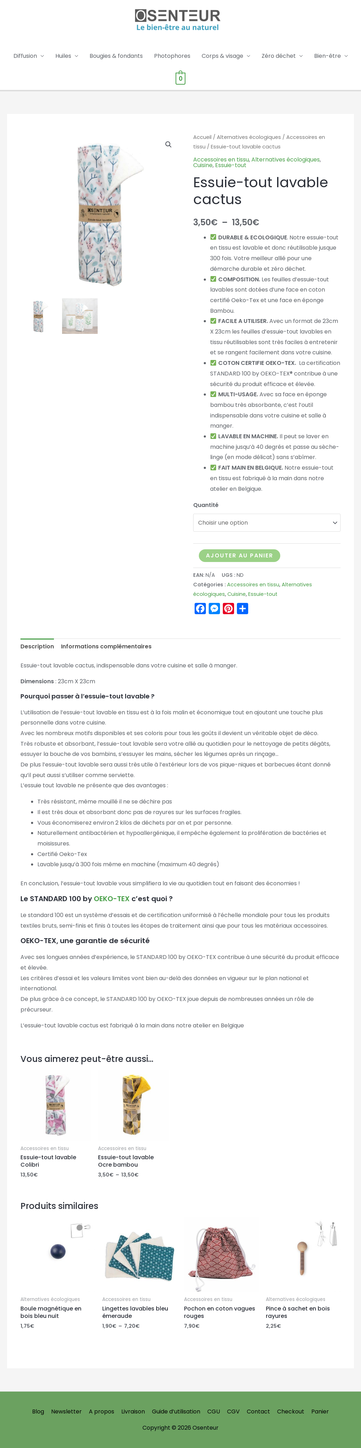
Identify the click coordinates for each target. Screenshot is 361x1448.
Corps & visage (222, 56)
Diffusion (25, 56)
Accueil (202, 137)
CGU (213, 1411)
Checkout (290, 1411)
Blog (38, 1411)
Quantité (206, 505)
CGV (233, 1411)
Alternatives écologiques (249, 137)
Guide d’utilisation (176, 1411)
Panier (320, 1411)
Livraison (133, 1411)
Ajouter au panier (239, 555)
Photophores (172, 56)
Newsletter (66, 1411)
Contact (258, 1411)
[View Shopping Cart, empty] (181, 78)
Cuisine (203, 165)
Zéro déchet (279, 56)
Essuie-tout (230, 165)
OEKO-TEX (112, 899)
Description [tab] (37, 646)
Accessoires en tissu (221, 159)
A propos (101, 1411)
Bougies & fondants (116, 56)
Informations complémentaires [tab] (106, 646)
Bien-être (327, 56)
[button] (168, 144)
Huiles (63, 56)
